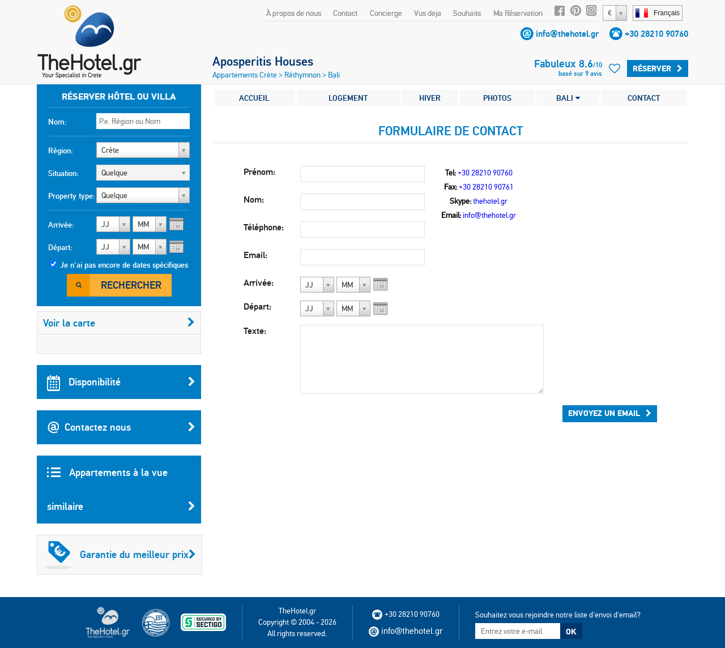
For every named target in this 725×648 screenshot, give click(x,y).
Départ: (60, 247)
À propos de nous (293, 13)
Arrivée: (61, 225)
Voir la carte (119, 323)
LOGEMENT (348, 98)
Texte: (255, 331)
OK (571, 631)
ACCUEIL (254, 98)
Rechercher (131, 284)
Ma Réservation (518, 13)
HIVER (430, 98)
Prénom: (259, 172)
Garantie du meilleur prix (120, 554)
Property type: (71, 196)
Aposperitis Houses (262, 61)
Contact (345, 13)
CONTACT (644, 98)
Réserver (658, 68)
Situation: (63, 173)
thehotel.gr (490, 201)
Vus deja (427, 13)
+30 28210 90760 (656, 34)
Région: (60, 150)
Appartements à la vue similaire (121, 494)
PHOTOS (497, 98)
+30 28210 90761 (486, 187)
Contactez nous (121, 427)
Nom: (57, 122)
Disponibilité (121, 382)
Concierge (386, 13)
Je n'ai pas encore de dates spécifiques (124, 265)
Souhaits (467, 13)
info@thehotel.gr (567, 34)
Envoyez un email (609, 413)
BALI (568, 98)
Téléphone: (264, 227)
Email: (255, 255)
